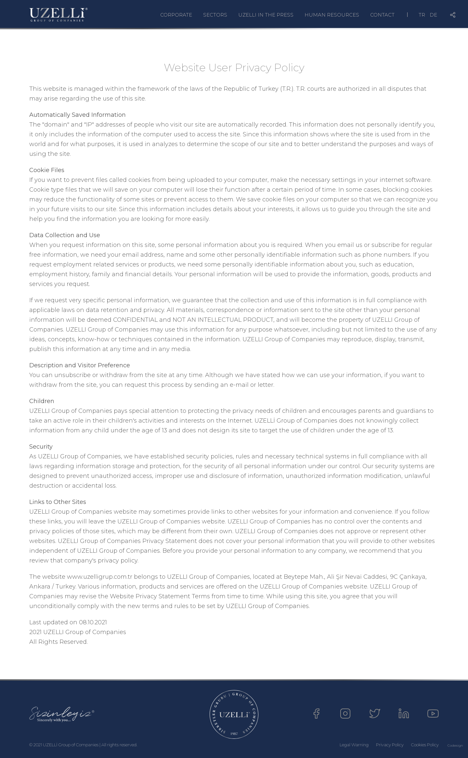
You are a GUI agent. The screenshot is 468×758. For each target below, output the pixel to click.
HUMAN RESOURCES (332, 15)
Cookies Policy (425, 744)
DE (433, 15)
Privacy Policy (390, 744)
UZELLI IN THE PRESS (265, 15)
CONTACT (382, 15)
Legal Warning (354, 744)
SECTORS (215, 15)
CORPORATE (176, 15)
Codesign (455, 745)
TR (422, 15)
